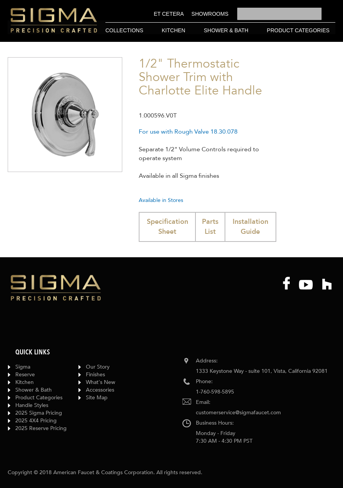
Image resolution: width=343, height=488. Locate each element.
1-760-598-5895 (215, 391)
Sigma (22, 367)
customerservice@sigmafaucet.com (238, 412)
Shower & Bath (33, 390)
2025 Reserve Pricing (41, 428)
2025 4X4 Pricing (36, 420)
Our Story (98, 367)
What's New (100, 382)
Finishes (95, 374)
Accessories (100, 390)
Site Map (97, 397)
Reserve (25, 374)
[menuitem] (169, 14)
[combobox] (279, 14)
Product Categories (38, 397)
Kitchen (24, 382)
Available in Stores (161, 200)
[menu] (191, 14)
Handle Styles (31, 405)
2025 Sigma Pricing (38, 413)
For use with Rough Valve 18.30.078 (188, 131)
